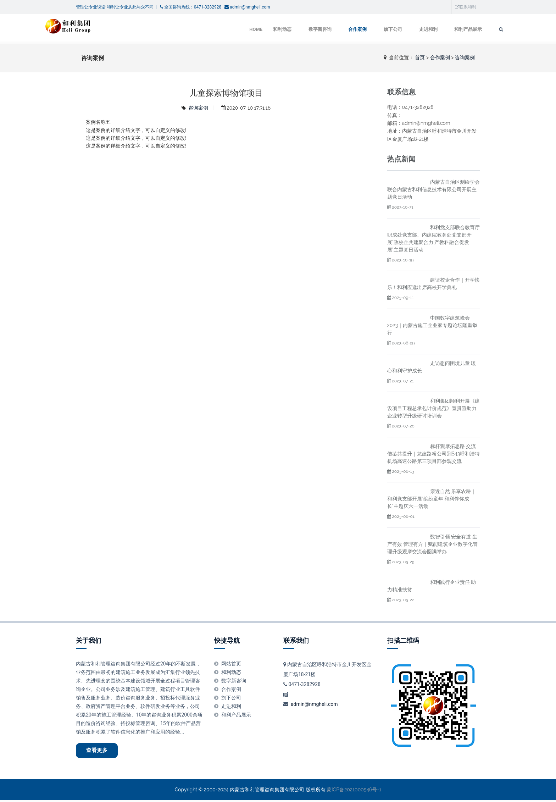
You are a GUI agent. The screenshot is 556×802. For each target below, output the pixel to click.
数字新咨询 (283, 29)
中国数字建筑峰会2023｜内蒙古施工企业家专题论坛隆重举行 (432, 325)
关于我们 (88, 640)
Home (219, 29)
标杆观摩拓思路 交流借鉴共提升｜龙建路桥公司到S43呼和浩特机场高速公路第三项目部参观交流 (433, 453)
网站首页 (231, 664)
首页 (420, 57)
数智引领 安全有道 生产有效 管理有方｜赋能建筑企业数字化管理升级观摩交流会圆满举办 (432, 544)
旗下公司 (358, 29)
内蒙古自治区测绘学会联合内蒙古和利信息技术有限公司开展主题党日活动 (433, 189)
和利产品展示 (435, 29)
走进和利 (394, 29)
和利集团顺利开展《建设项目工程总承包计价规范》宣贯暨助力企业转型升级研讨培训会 (433, 408)
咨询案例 (465, 57)
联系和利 (465, 7)
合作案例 (322, 29)
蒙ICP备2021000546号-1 (354, 791)
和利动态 (245, 29)
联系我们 (296, 640)
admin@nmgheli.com (314, 704)
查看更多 (99, 751)
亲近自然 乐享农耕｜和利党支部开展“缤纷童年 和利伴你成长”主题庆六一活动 (431, 498)
